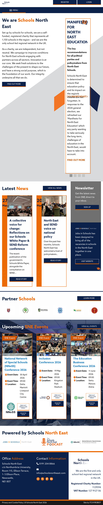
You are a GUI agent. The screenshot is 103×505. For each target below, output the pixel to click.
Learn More (89, 298)
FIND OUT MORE (76, 160)
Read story (21, 279)
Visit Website (87, 261)
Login (89, 2)
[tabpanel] (77, 92)
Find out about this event (23, 407)
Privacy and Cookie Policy (12, 503)
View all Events (89, 326)
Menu (14, 10)
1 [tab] (71, 175)
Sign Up (87, 207)
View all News (55, 188)
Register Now (23, 414)
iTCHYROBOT (95, 503)
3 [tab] (79, 175)
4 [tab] (83, 175)
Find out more (14, 84)
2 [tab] (75, 175)
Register (65, 2)
